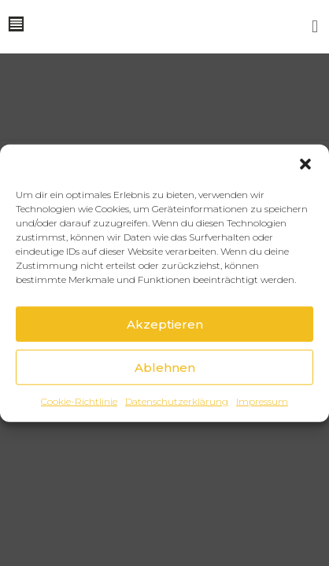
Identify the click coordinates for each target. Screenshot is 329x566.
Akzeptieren (165, 323)
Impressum (262, 401)
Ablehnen (165, 366)
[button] (305, 164)
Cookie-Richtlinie (79, 401)
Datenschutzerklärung (176, 401)
